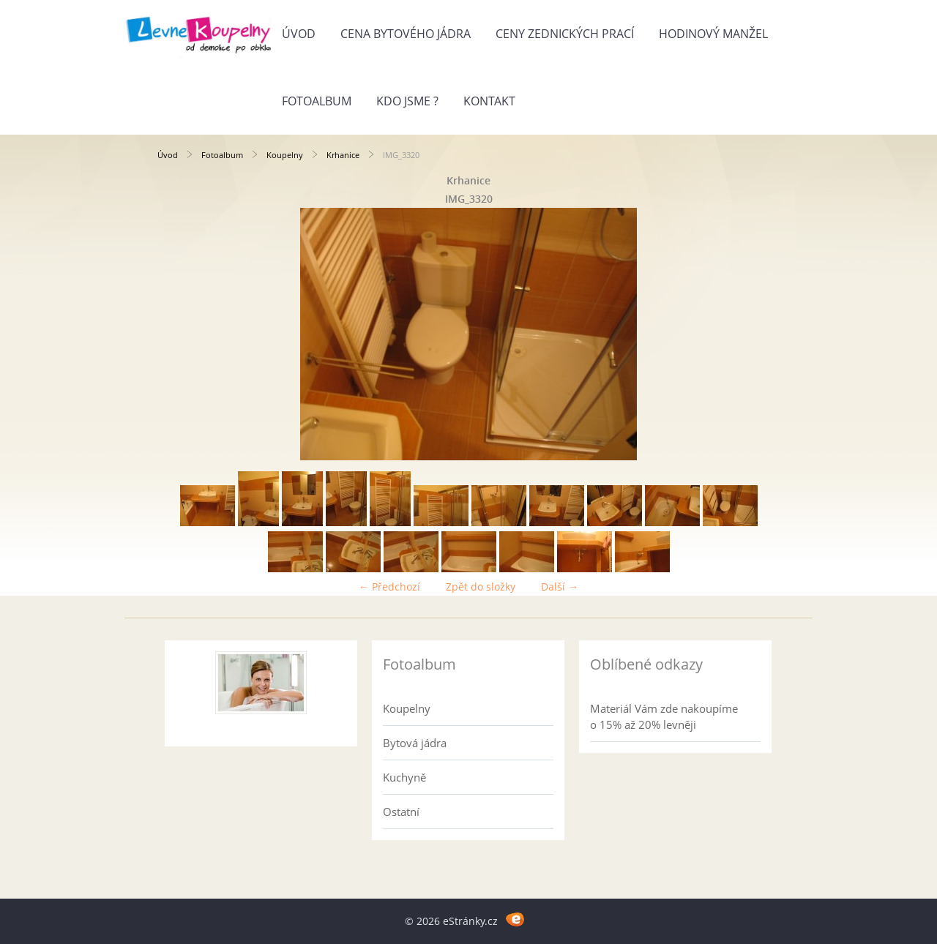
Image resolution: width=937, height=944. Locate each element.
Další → (559, 586)
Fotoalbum (316, 101)
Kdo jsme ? (407, 101)
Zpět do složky (480, 586)
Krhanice (342, 154)
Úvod (299, 34)
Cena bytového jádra (405, 34)
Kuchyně (404, 777)
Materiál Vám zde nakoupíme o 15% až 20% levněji (664, 716)
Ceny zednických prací (565, 34)
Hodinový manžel (713, 34)
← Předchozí (389, 586)
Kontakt (489, 101)
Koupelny (284, 154)
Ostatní (401, 811)
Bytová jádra (415, 742)
